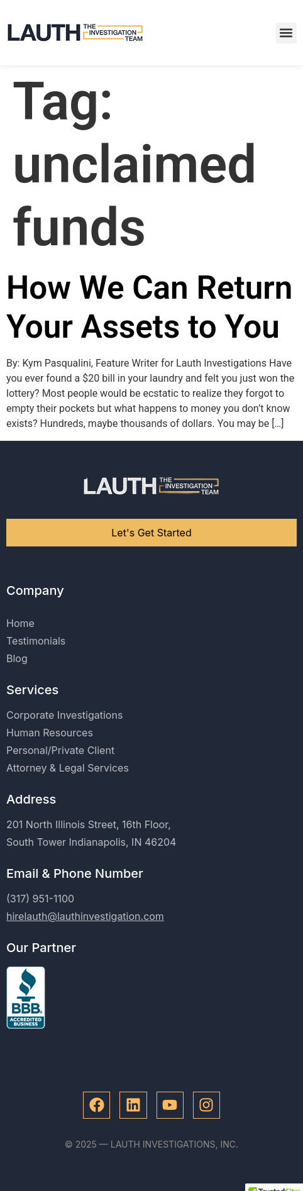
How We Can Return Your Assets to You (149, 307)
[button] (286, 33)
